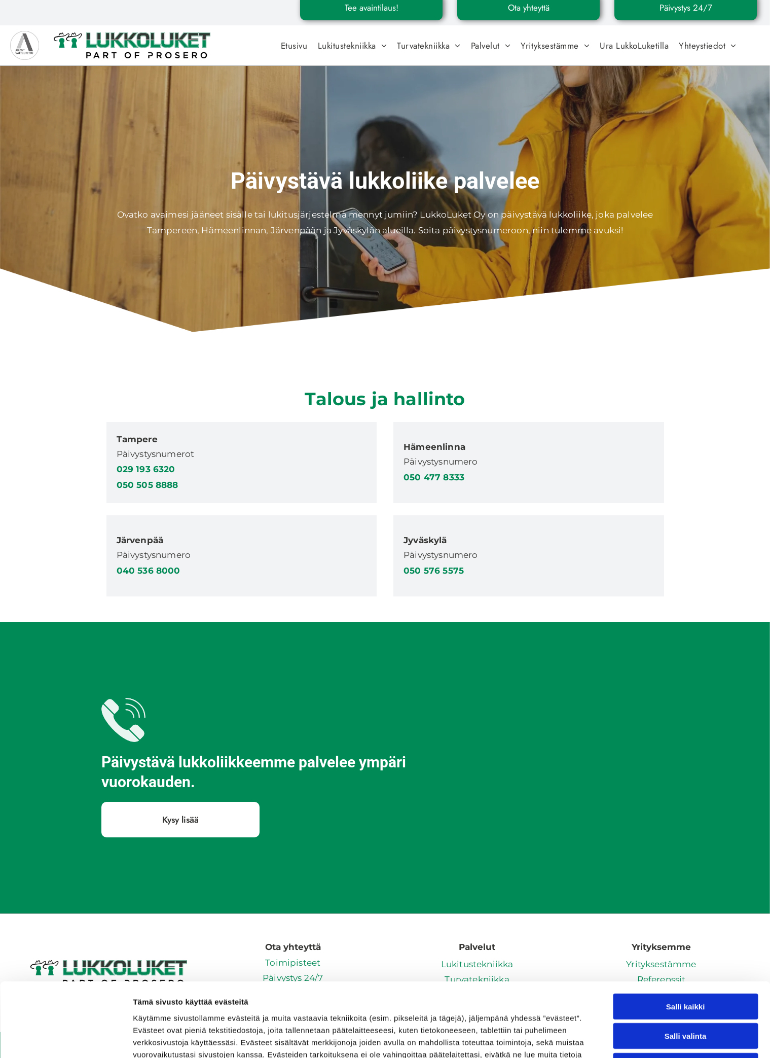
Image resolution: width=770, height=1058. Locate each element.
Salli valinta (686, 962)
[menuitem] (294, 45)
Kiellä (685, 992)
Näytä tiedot (542, 1038)
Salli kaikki (685, 932)
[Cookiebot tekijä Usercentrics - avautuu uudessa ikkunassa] (65, 1038)
